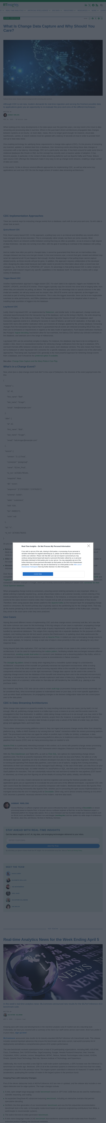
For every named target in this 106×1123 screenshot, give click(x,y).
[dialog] (53, 561)
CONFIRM (38, 574)
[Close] (89, 546)
